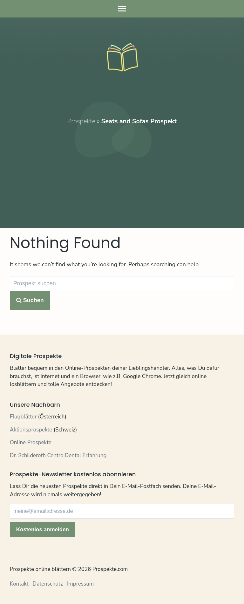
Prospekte (81, 121)
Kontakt (19, 583)
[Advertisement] (122, 170)
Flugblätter (23, 416)
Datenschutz (48, 583)
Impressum (80, 583)
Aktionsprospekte (31, 429)
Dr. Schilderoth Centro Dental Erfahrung (58, 455)
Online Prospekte (30, 442)
